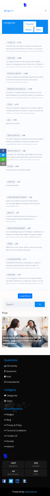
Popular (30, 24)
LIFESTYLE (11, 182)
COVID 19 (11, 42)
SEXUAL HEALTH (13, 135)
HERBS (9, 244)
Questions (10, 371)
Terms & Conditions (15, 430)
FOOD (9, 104)
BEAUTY (10, 213)
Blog (7, 419)
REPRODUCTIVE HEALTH (16, 89)
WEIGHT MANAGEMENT (16, 228)
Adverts (9, 446)
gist (8, 120)
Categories (10, 395)
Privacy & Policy (13, 425)
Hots (7, 376)
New (38, 29)
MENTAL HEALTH (13, 151)
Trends (10, 166)
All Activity (10, 365)
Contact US (10, 435)
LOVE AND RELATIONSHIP (16, 197)
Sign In (8, 10)
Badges (9, 414)
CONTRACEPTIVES (14, 259)
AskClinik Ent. (31, 491)
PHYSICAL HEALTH (14, 73)
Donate (9, 441)
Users (8, 400)
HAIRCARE (11, 275)
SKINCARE (11, 58)
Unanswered (11, 381)
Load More (25, 296)
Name (28, 29)
